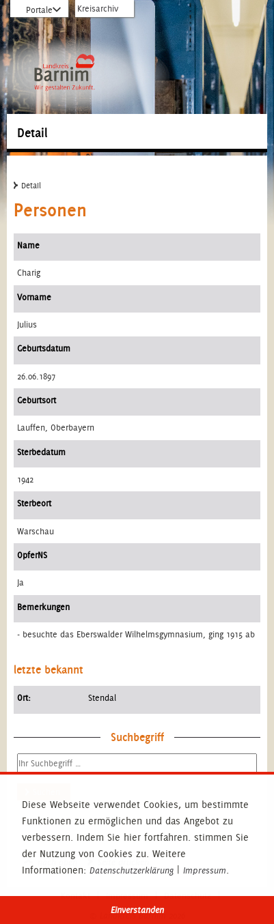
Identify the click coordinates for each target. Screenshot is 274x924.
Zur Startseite (64, 39)
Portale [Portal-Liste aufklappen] (39, 10)
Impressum (204, 870)
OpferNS (32, 555)
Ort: (24, 698)
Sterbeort (34, 503)
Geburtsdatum (43, 348)
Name (28, 245)
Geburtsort (36, 400)
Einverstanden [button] (137, 910)
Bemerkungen (43, 607)
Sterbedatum (41, 452)
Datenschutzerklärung (132, 870)
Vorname (34, 297)
